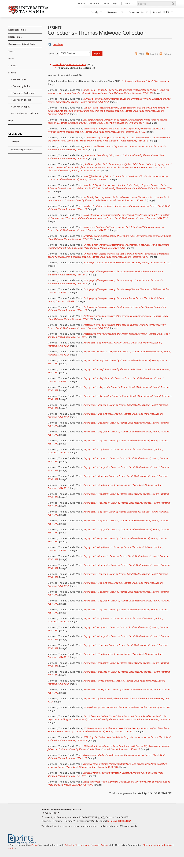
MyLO (116, 3)
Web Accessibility (82, 820)
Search (11, 51)
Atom (141, 53)
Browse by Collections (23, 93)
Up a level (58, 44)
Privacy (68, 820)
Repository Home (17, 29)
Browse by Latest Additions (25, 113)
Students (95, 3)
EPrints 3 (34, 845)
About (11, 58)
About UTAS (163, 12)
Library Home (15, 36)
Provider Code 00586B (113, 817)
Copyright (46, 820)
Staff (106, 3)
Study (96, 12)
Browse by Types (21, 106)
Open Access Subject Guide (21, 44)
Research (115, 12)
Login (16, 141)
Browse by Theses (21, 99)
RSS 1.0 (154, 53)
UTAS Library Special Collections (69, 64)
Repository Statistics (22, 149)
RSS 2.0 (167, 53)
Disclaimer (58, 820)
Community (138, 12)
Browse (12, 72)
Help (10, 120)
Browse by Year (20, 79)
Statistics (13, 65)
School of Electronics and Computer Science (87, 845)
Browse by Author (21, 86)
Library (82, 3)
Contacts (128, 3)
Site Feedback (99, 820)
